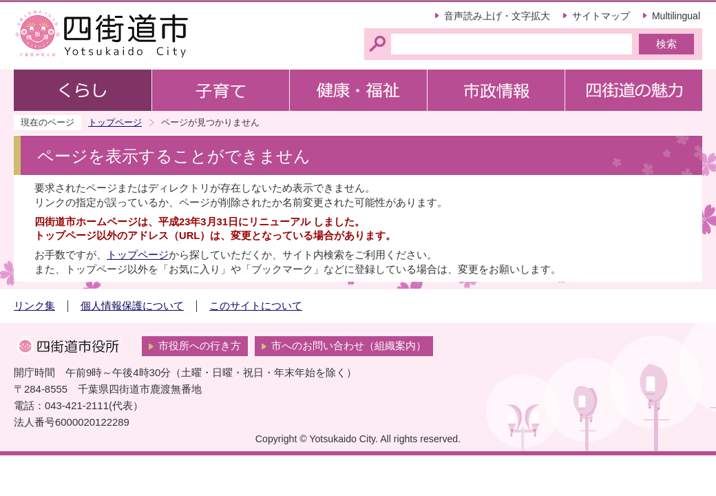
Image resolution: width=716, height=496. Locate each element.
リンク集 (34, 305)
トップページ (115, 122)
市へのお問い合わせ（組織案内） (348, 345)
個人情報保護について (132, 305)
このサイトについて (255, 305)
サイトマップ (601, 15)
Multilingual (676, 15)
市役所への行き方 (199, 345)
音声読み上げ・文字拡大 (497, 15)
